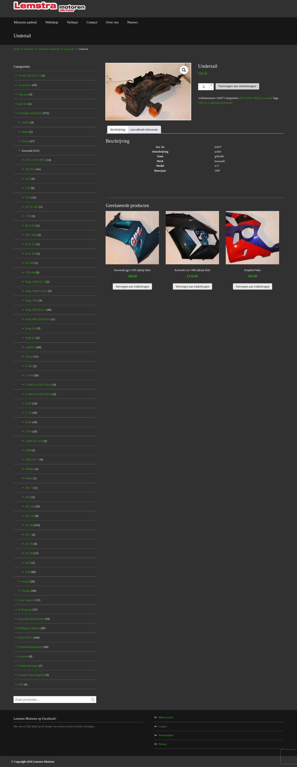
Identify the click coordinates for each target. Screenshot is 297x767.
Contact (162, 726)
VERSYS (33, 347)
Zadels (30, 478)
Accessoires (27, 85)
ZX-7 (30, 534)
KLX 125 (32, 244)
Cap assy (25, 94)
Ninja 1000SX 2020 (38, 291)
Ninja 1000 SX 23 (37, 281)
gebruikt (215, 102)
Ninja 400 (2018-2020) (40, 319)
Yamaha (29, 590)
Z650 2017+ (34, 459)
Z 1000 (31, 375)
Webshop (28, 49)
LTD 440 (32, 272)
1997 (201, 102)
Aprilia (27, 122)
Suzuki (28, 581)
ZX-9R (31, 553)
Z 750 (31, 412)
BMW (27, 132)
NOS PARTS (28, 637)
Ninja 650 (32, 328)
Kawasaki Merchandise (33, 619)
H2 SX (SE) (33, 207)
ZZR (30, 572)
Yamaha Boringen (30, 665)
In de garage (27, 609)
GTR (30, 197)
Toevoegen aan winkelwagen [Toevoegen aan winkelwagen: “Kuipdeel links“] (252, 286)
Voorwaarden (165, 735)
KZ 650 (31, 263)
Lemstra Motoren (49, 6)
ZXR (30, 562)
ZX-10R (32, 506)
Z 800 (31, 422)
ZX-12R (31, 516)
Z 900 (31, 431)
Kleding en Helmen (31, 628)
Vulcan (31, 356)
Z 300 (31, 403)
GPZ (29, 188)
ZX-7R (31, 544)
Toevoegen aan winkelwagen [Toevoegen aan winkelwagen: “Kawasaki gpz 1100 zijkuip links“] (132, 286)
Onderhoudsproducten (33, 647)
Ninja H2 (32, 338)
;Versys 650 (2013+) (31, 75)
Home (16, 49)
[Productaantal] (206, 86)
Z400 (30, 450)
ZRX (30, 497)
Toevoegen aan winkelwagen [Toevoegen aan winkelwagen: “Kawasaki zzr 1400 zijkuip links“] (192, 286)
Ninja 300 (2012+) (38, 309)
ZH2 (22, 684)
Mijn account (165, 717)
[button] (184, 70)
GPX (30, 178)
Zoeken (93, 700)
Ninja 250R (33, 300)
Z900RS (31, 469)
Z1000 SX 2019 (36, 441)
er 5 (207, 102)
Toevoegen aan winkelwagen (237, 86)
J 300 (30, 216)
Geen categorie (29, 600)
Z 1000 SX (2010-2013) (40, 384)
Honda (28, 141)
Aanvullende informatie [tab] (144, 129)
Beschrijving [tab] (117, 129)
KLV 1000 (33, 235)
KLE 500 (32, 225)
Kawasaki (69, 49)
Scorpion (25, 656)
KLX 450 (32, 253)
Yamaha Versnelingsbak (33, 675)
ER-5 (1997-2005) (249, 98)
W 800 (30, 366)
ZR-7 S (31, 488)
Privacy (162, 744)
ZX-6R (32, 525)
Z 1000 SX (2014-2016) (40, 394)
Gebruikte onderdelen (49, 49)
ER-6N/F (33, 169)
